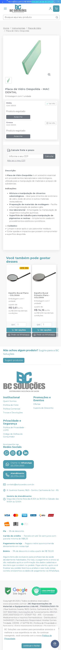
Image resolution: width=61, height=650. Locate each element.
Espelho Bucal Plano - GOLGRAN (19, 294)
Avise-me (18, 117)
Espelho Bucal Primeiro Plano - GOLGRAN (42, 295)
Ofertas (36, 404)
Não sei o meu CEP (16, 160)
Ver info (50, 104)
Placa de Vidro (34, 28)
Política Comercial (11, 409)
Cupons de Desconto (43, 408)
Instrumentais (18, 28)
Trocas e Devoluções (13, 412)
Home (6, 28)
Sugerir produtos (14, 360)
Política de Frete (10, 405)
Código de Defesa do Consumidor (13, 435)
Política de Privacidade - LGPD (14, 428)
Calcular (49, 156)
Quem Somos (9, 401)
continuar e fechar (31, 646)
